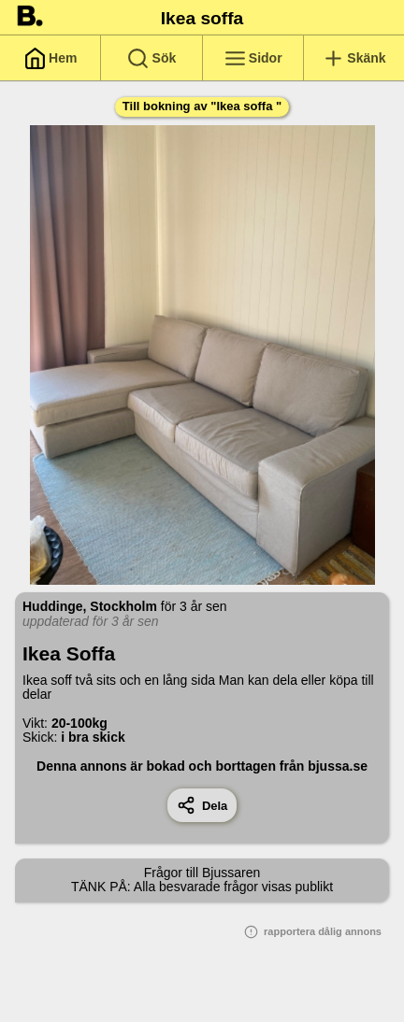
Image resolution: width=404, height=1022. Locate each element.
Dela (202, 805)
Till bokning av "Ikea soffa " (202, 106)
